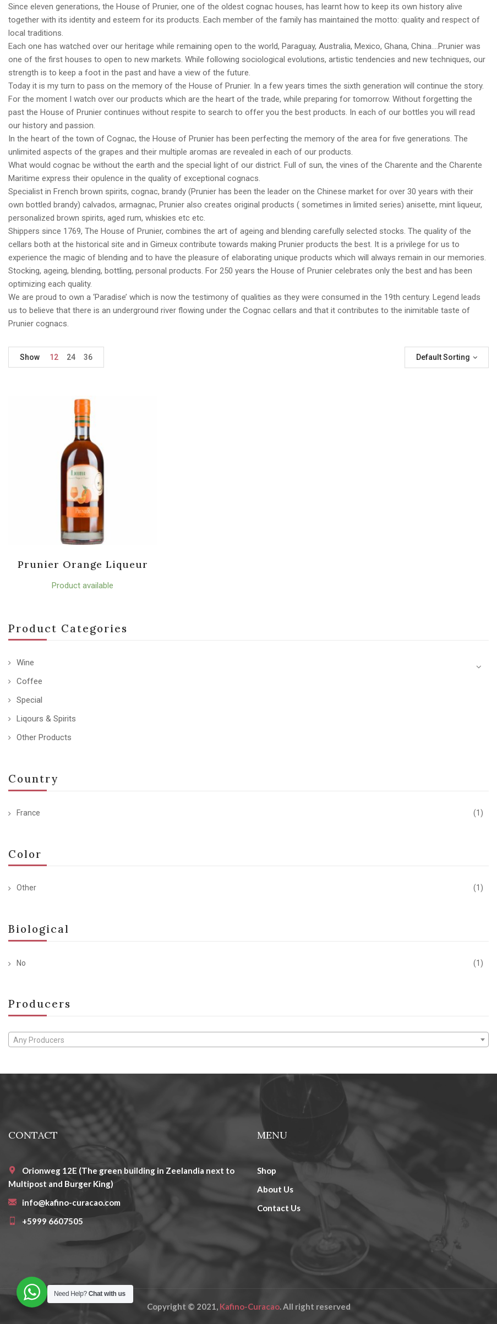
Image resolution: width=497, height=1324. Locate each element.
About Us (275, 1189)
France (28, 812)
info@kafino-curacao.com (71, 1202)
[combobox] (248, 1039)
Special (29, 700)
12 (54, 357)
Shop (266, 1170)
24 (71, 357)
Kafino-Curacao (250, 1306)
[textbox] (248, 1040)
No (21, 963)
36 (88, 357)
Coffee (29, 681)
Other (26, 887)
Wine (25, 663)
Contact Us (279, 1208)
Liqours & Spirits (46, 719)
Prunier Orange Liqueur (83, 564)
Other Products (44, 737)
